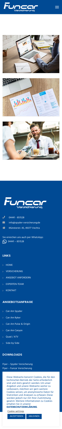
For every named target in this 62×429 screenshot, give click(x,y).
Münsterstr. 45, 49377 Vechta (24, 228)
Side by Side (12, 343)
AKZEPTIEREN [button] (16, 416)
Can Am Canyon (14, 331)
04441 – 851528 (16, 241)
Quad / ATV (12, 337)
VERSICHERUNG (14, 271)
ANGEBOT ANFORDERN (18, 278)
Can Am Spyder (14, 311)
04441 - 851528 (16, 218)
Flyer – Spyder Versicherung (17, 364)
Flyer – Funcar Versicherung (17, 368)
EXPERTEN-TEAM (15, 284)
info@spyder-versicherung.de (24, 223)
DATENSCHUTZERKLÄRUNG (22, 407)
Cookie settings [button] (15, 411)
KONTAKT (11, 290)
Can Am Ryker (13, 318)
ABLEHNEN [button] (34, 416)
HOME (9, 265)
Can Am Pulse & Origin (18, 324)
